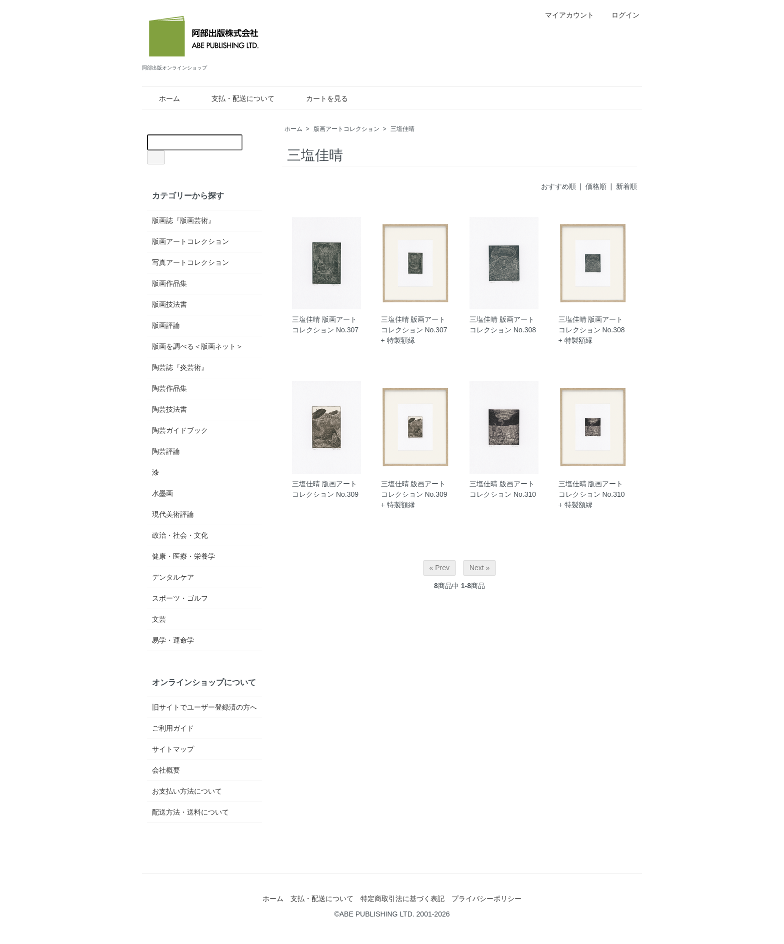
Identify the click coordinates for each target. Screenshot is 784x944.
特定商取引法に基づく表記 (402, 899)
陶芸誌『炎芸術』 (180, 367)
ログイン (620, 15)
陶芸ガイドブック (180, 430)
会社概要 (166, 770)
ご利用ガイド (173, 728)
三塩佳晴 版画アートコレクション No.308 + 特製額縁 (591, 329)
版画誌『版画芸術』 (183, 220)
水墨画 (162, 493)
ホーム (162, 98)
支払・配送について (235, 98)
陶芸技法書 (169, 409)
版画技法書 (169, 304)
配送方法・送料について (190, 812)
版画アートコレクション (347, 128)
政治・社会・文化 (180, 535)
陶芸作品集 (169, 388)
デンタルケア (173, 577)
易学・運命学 (173, 640)
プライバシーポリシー (487, 899)
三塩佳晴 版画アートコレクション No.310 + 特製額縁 (591, 494)
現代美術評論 (173, 514)
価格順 (596, 186)
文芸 (159, 619)
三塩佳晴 (402, 128)
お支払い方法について (187, 791)
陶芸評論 (166, 451)
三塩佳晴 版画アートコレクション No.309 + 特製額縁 (414, 494)
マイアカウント (564, 15)
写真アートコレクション (190, 262)
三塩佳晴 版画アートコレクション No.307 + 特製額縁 (414, 329)
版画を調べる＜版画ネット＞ (197, 346)
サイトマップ (173, 749)
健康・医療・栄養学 (183, 556)
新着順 (626, 186)
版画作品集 (169, 283)
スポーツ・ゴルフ (180, 598)
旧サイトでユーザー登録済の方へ (204, 707)
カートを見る (320, 98)
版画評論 (166, 325)
